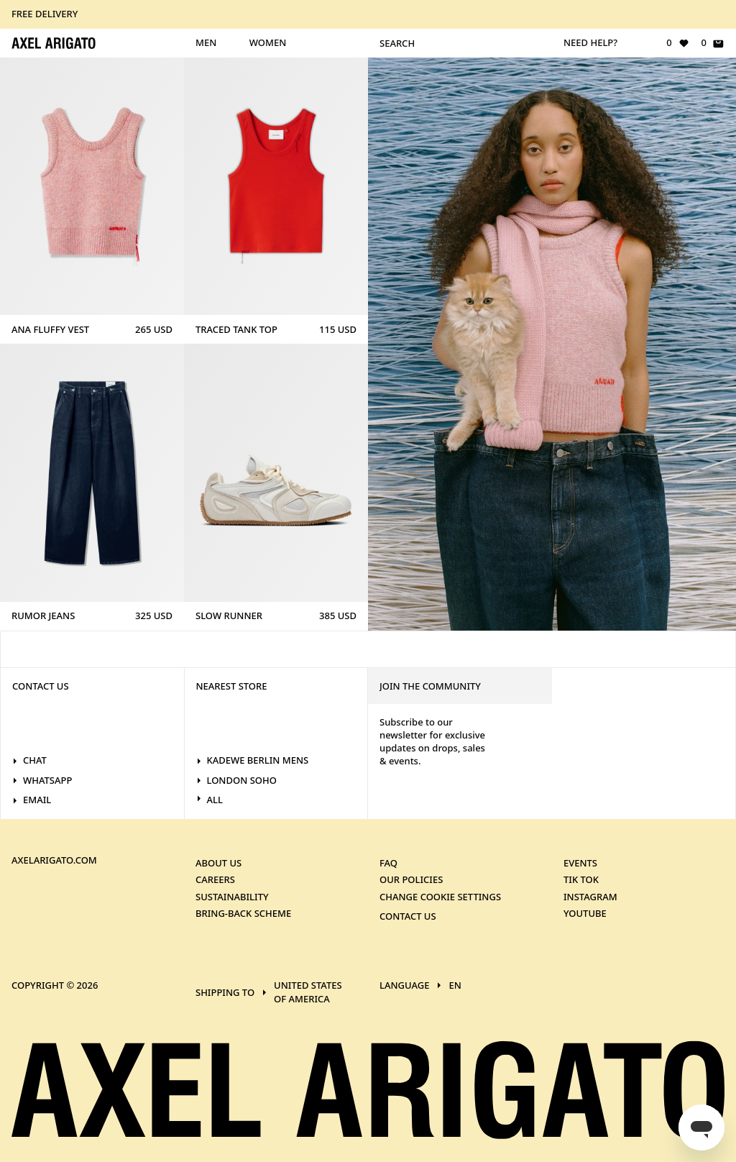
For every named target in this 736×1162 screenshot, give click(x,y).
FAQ (388, 862)
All (209, 799)
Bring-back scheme (243, 913)
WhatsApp (42, 780)
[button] (368, 14)
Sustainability (232, 895)
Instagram (590, 895)
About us (219, 862)
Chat (29, 760)
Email (31, 799)
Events (580, 862)
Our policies (411, 879)
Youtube (585, 913)
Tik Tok (581, 879)
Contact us (408, 916)
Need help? (590, 42)
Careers (215, 879)
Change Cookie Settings (440, 895)
